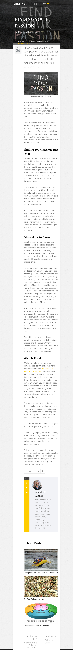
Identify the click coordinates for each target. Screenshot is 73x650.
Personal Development (30, 32)
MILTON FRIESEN (25, 3)
